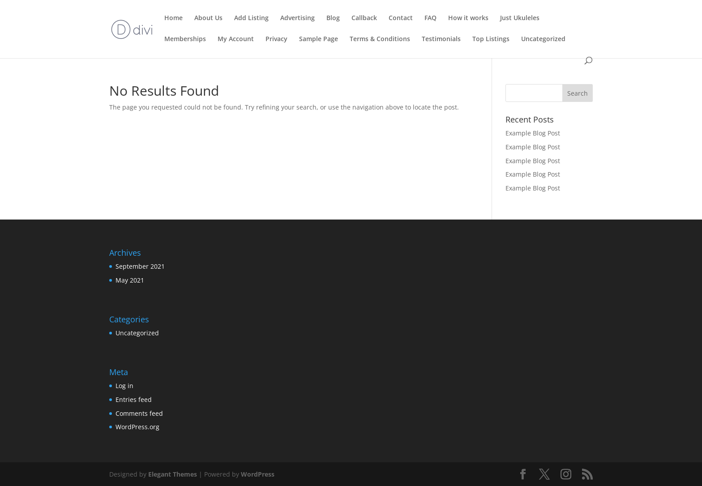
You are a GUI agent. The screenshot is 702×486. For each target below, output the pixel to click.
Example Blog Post (532, 133)
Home (173, 18)
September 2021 (140, 266)
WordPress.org (137, 427)
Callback (364, 18)
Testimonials (441, 39)
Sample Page (318, 39)
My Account (236, 39)
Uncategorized (543, 39)
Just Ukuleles (519, 18)
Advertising (297, 18)
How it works (468, 18)
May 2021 (130, 280)
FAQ (430, 18)
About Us (208, 18)
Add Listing (251, 18)
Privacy (276, 39)
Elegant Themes (172, 474)
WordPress (257, 474)
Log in (124, 385)
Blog (333, 18)
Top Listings (490, 39)
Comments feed (139, 413)
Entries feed (134, 399)
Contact (401, 18)
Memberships (185, 39)
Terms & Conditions (380, 39)
